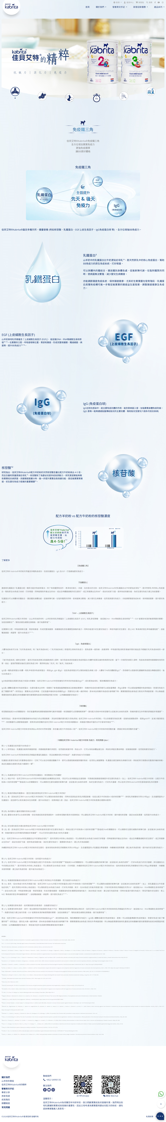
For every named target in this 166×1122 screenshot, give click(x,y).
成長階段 (6, 1099)
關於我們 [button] (100, 7)
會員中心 (130, 2)
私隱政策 (149, 1116)
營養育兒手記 (8, 1088)
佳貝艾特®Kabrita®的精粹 (14, 1084)
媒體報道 (6, 1103)
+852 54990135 (53, 1079)
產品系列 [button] (158, 7)
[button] (117, 2)
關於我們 (6, 1077)
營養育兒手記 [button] (118, 7)
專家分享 (6, 1092)
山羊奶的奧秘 (8, 1081)
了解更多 (6, 560)
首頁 (87, 7)
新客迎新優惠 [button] (139, 7)
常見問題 (6, 1107)
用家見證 (6, 1096)
